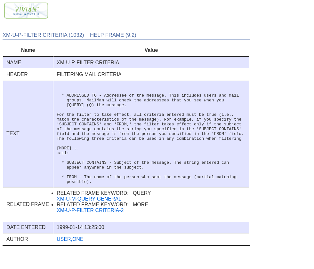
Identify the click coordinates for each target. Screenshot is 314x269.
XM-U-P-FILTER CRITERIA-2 (90, 230)
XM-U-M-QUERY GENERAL (89, 219)
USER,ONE (70, 259)
